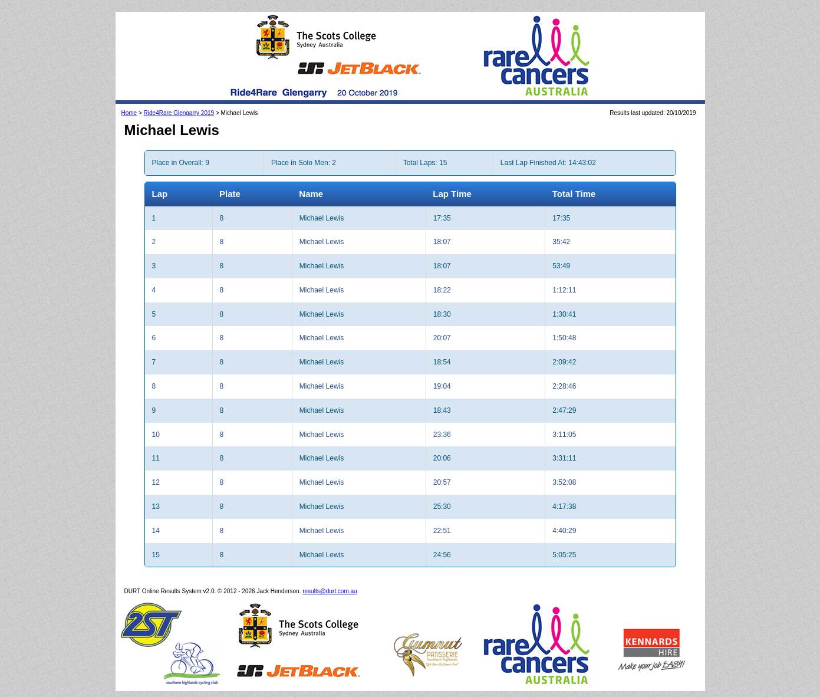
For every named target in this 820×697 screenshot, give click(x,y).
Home (129, 113)
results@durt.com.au (329, 591)
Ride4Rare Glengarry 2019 (179, 113)
